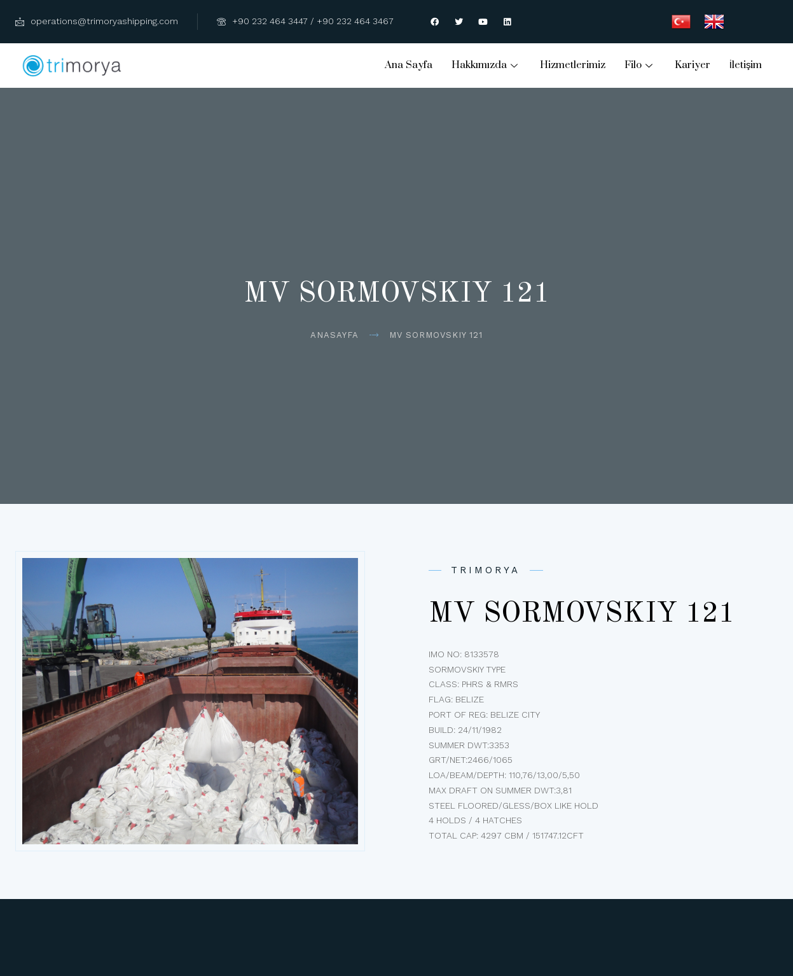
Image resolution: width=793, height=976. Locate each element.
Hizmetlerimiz (572, 65)
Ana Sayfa (408, 65)
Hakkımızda (486, 65)
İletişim (745, 65)
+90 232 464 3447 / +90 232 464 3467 (305, 21)
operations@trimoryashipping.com (96, 21)
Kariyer (692, 65)
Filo (640, 65)
